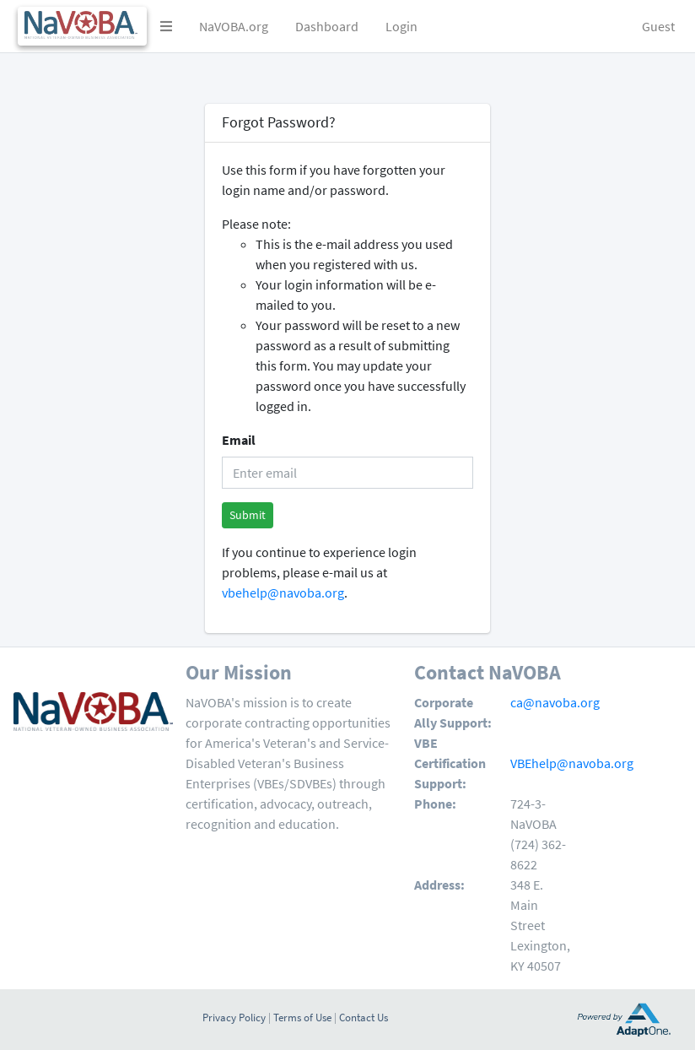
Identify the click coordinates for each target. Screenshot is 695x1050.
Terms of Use (302, 1017)
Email (239, 439)
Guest (658, 26)
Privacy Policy (234, 1017)
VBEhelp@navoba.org (571, 763)
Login (401, 26)
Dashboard (326, 26)
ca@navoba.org (555, 702)
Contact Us (363, 1017)
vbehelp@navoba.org (283, 592)
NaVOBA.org (233, 26)
